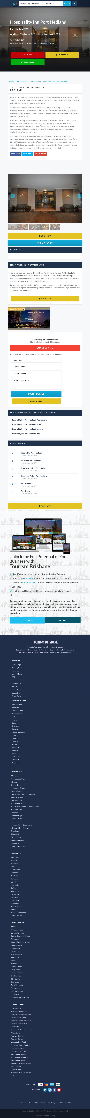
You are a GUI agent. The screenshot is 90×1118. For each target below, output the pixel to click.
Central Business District (20, 942)
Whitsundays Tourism (19, 1042)
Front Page (16, 690)
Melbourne (15, 863)
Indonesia (16, 757)
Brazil (14, 735)
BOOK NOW (62, 55)
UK (30, 1102)
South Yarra (15, 988)
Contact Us (16, 684)
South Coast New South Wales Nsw (25, 806)
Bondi (13, 960)
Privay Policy (17, 696)
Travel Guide (16, 1008)
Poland (14, 744)
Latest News (17, 674)
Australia (15, 708)
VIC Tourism (16, 1067)
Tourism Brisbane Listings (45, 1115)
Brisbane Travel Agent (19, 1011)
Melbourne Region (18, 788)
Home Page (16, 665)
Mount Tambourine (18, 912)
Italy (13, 717)
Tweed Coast (16, 837)
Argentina (16, 763)
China (60, 1102)
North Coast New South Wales (23, 794)
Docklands (15, 982)
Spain (14, 723)
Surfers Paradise (17, 933)
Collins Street (16, 967)
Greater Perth (16, 819)
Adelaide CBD (16, 945)
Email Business (40, 154)
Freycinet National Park (20, 997)
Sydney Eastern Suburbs (20, 936)
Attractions (15, 1033)
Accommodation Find (19, 1054)
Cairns (13, 888)
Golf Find (14, 1076)
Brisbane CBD (16, 954)
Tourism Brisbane (17, 1036)
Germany (15, 726)
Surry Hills (15, 994)
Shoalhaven (15, 831)
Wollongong (15, 891)
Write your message (21, 380)
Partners (15, 671)
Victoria (14, 782)
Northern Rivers (17, 800)
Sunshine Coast (17, 809)
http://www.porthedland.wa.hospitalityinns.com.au (33, 43)
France (14, 720)
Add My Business (18, 668)
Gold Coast (15, 870)
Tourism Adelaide (17, 1048)
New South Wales (18, 779)
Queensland (16, 785)
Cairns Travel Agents (19, 1017)
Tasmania (14, 813)
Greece (15, 741)
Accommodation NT (18, 1060)
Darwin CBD (15, 951)
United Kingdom (18, 732)
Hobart (13, 909)
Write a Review (45, 243)
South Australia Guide (19, 1057)
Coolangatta (16, 976)
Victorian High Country (20, 828)
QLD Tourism (16, 1070)
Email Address (19, 367)
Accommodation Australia (21, 1073)
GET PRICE (28, 55)
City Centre (15, 979)
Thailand (15, 760)
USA (36, 1102)
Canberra (14, 879)
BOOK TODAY (15, 154)
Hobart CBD (15, 957)
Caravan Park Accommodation (22, 1030)
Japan (14, 754)
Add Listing (63, 620)
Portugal (15, 747)
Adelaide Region (17, 840)
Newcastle (15, 885)
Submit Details (36, 394)
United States (17, 711)
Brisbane (14, 873)
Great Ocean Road (18, 846)
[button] (13, 198)
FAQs (14, 677)
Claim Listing (27, 62)
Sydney (14, 860)
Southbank (15, 939)
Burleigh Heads (17, 985)
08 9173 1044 (19, 40)
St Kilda (14, 963)
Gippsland (15, 834)
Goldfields (15, 843)
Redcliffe (14, 897)
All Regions (15, 776)
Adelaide (14, 876)
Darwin (13, 882)
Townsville (15, 900)
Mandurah (15, 903)
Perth (13, 866)
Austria (15, 750)
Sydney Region (16, 791)
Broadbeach (15, 948)
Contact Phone (20, 373)
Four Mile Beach (17, 991)
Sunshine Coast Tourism (20, 1045)
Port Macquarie (17, 906)
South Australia (17, 803)
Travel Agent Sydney (19, 1024)
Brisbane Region (17, 816)
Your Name (18, 360)
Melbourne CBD (17, 930)
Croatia (15, 729)
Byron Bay (15, 894)
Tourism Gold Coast (18, 1051)
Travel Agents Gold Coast (21, 1021)
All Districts (15, 927)
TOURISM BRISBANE (45, 642)
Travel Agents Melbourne (21, 1014)
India (14, 738)
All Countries (17, 704)
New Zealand (17, 714)
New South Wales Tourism (21, 1063)
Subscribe (16, 693)
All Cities (14, 857)
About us (15, 687)
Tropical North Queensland (21, 825)
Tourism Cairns (17, 1039)
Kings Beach (16, 970)
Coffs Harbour (16, 916)
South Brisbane (17, 973)
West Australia (17, 797)
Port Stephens (16, 822)
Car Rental (15, 1027)
